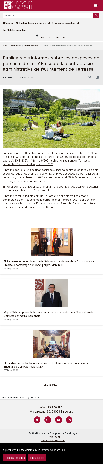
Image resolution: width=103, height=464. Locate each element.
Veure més (50, 384)
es (50, 37)
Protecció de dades (52, 447)
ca (42, 37)
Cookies (52, 444)
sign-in (7, 455)
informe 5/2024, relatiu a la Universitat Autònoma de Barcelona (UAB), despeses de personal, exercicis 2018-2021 (50, 156)
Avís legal (54, 436)
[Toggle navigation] (95, 5)
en (57, 37)
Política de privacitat (53, 440)
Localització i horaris (53, 451)
